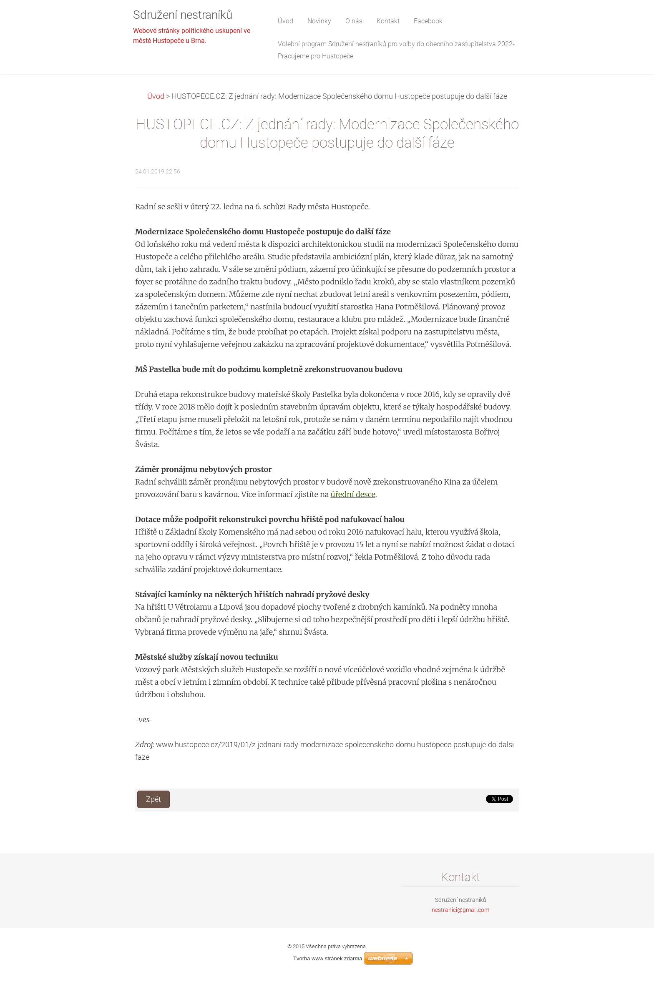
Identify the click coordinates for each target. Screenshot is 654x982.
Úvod (155, 96)
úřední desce (353, 494)
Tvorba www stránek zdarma (327, 958)
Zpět (153, 799)
